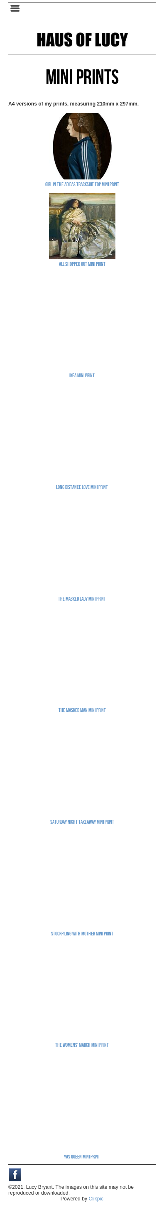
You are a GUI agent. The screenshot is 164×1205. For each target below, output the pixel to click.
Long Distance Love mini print (82, 487)
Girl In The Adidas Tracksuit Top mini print (82, 184)
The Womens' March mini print (82, 1045)
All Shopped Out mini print (82, 264)
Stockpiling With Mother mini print (82, 933)
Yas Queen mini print (82, 1156)
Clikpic (95, 1199)
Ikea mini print (82, 375)
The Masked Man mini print (82, 710)
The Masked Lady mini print (82, 598)
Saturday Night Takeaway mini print (82, 822)
